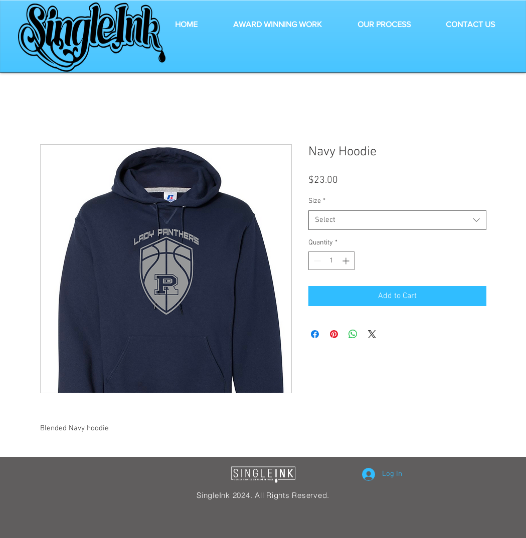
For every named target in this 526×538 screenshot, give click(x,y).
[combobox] (397, 220)
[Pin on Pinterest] (334, 334)
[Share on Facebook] (315, 334)
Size (316, 201)
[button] (278, 24)
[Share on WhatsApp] (353, 334)
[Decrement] (316, 261)
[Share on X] (372, 334)
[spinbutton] (331, 261)
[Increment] (346, 261)
